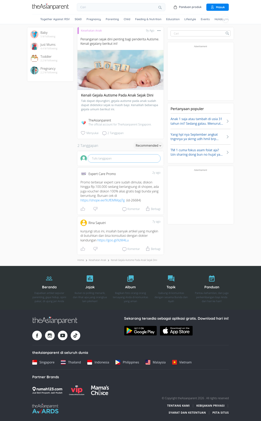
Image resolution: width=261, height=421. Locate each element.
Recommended (148, 145)
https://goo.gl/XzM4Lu (113, 240)
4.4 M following (48, 48)
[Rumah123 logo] (47, 390)
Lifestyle (190, 19)
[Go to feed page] (50, 9)
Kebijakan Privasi (210, 405)
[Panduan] (212, 288)
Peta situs (220, 412)
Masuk (217, 7)
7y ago (156, 221)
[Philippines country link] (127, 362)
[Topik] (171, 288)
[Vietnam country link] (182, 362)
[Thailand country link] (71, 362)
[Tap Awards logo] (45, 409)
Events (205, 19)
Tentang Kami (178, 405)
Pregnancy (93, 19)
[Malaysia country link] (156, 362)
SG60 (78, 19)
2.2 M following (48, 60)
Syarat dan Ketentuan (187, 412)
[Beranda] (49, 288)
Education (173, 19)
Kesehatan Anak (91, 30)
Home (80, 260)
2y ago (156, 172)
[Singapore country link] (43, 362)
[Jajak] (90, 288)
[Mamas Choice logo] (100, 390)
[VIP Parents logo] (77, 390)
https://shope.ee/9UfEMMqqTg (102, 200)
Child (127, 19)
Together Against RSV (55, 19)
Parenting (112, 19)
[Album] (131, 288)
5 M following (47, 36)
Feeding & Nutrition (148, 19)
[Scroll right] (225, 19)
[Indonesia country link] (98, 362)
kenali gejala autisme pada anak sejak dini (134, 260)
